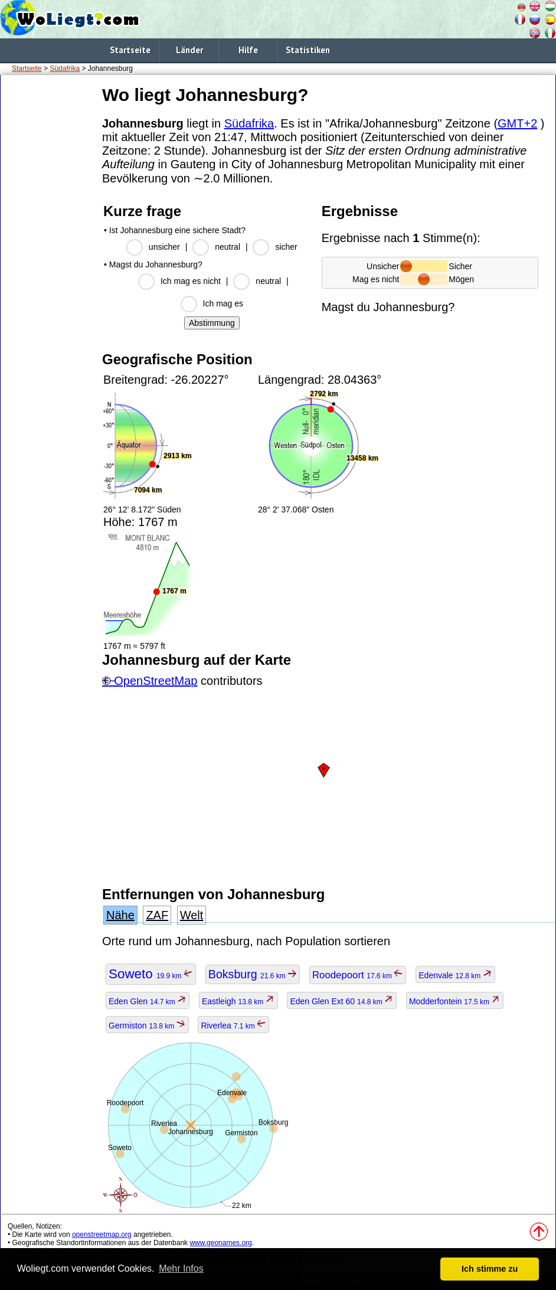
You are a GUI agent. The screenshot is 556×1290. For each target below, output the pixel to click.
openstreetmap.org (102, 1234)
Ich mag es (223, 303)
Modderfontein (455, 1001)
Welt (192, 915)
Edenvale (455, 975)
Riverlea (233, 1025)
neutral (227, 247)
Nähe (120, 915)
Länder (189, 49)
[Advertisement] (49, 259)
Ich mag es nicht (191, 281)
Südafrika (65, 68)
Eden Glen (148, 1001)
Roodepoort (357, 975)
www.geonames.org (220, 1243)
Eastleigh (238, 1001)
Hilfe (248, 49)
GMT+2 (517, 123)
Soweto (151, 973)
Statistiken (308, 49)
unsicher (164, 247)
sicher (286, 247)
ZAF (157, 915)
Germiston (147, 1025)
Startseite (130, 49)
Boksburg (252, 974)
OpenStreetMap (155, 680)
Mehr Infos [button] (181, 1268)
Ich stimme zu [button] (490, 1268)
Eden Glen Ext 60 (342, 1001)
